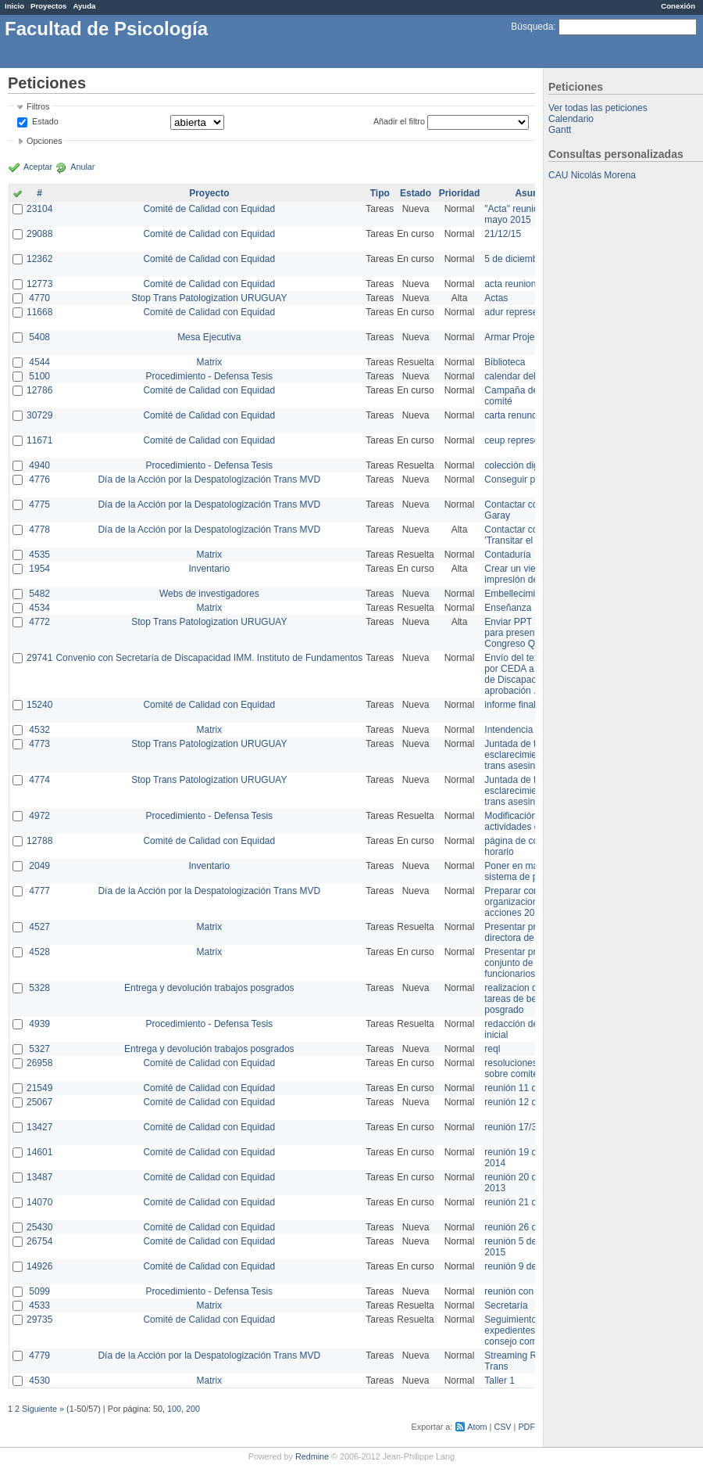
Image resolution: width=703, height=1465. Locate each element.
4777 (39, 890)
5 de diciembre (515, 258)
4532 (39, 729)
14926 (39, 1266)
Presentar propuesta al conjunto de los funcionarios (531, 962)
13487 (39, 1177)
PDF (526, 1426)
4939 (39, 1023)
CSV (502, 1426)
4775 (39, 504)
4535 (39, 554)
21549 (39, 1088)
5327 (39, 1048)
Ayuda (84, 6)
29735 (39, 1319)
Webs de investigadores (209, 593)
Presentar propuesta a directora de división (530, 932)
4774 (39, 779)
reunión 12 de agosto (528, 1102)
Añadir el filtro (399, 121)
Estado (45, 121)
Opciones (44, 140)
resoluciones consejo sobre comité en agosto (533, 1068)
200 (193, 1408)
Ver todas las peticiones (598, 107)
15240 (39, 704)
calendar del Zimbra (525, 376)
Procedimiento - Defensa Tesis (209, 376)
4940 (39, 465)
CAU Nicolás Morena (592, 175)
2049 (39, 865)
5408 (39, 337)
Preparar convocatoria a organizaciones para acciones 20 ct (534, 901)
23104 (39, 208)
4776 (39, 479)
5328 (39, 987)
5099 (39, 1291)
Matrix (209, 362)
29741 (39, 657)
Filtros (38, 106)
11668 (39, 312)
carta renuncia (514, 415)
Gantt (559, 129)
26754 (39, 1241)
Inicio (14, 6)
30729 (39, 415)
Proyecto (209, 193)
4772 (39, 621)
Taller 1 (499, 1380)
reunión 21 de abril (523, 1202)
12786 (39, 390)
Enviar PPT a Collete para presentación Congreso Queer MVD (530, 632)
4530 (39, 1380)
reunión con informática (533, 1291)
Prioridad (459, 193)
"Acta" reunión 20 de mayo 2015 (526, 214)
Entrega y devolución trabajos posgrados (209, 987)
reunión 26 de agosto (528, 1227)
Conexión (678, 6)
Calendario (571, 118)
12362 (39, 258)
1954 (39, 568)
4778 (39, 529)
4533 (39, 1305)
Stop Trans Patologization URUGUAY (209, 298)
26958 (39, 1062)
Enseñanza (507, 607)
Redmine (312, 1456)
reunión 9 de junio (521, 1266)
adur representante (523, 312)
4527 (39, 926)
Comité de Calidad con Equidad (209, 208)
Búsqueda (532, 26)
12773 (39, 283)
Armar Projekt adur (523, 337)
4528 (39, 951)
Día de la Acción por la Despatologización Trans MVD (209, 479)
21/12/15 (502, 233)
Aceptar (37, 166)
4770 (39, 298)
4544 (39, 362)
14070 (39, 1202)
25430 (39, 1227)
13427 (39, 1127)
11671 (39, 440)
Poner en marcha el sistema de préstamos (530, 871)
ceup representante (524, 440)
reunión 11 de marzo (527, 1088)
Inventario (209, 568)
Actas (496, 298)
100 (174, 1408)
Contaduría (507, 554)
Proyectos (48, 6)
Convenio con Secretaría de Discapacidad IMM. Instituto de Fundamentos (208, 657)
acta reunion (510, 283)
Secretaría (505, 1305)
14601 (39, 1152)
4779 (39, 1355)
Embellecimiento (518, 593)
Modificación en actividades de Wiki (524, 821)
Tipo (380, 193)
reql (492, 1048)
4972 (39, 815)
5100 (39, 376)
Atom (477, 1426)
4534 (39, 607)
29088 (39, 233)
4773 (39, 743)
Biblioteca (504, 362)
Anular (82, 166)
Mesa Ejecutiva (209, 337)
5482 (39, 593)
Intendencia (508, 729)
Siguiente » (43, 1408)
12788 (39, 840)
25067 (39, 1102)
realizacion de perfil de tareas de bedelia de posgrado (531, 998)
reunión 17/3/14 (516, 1127)
